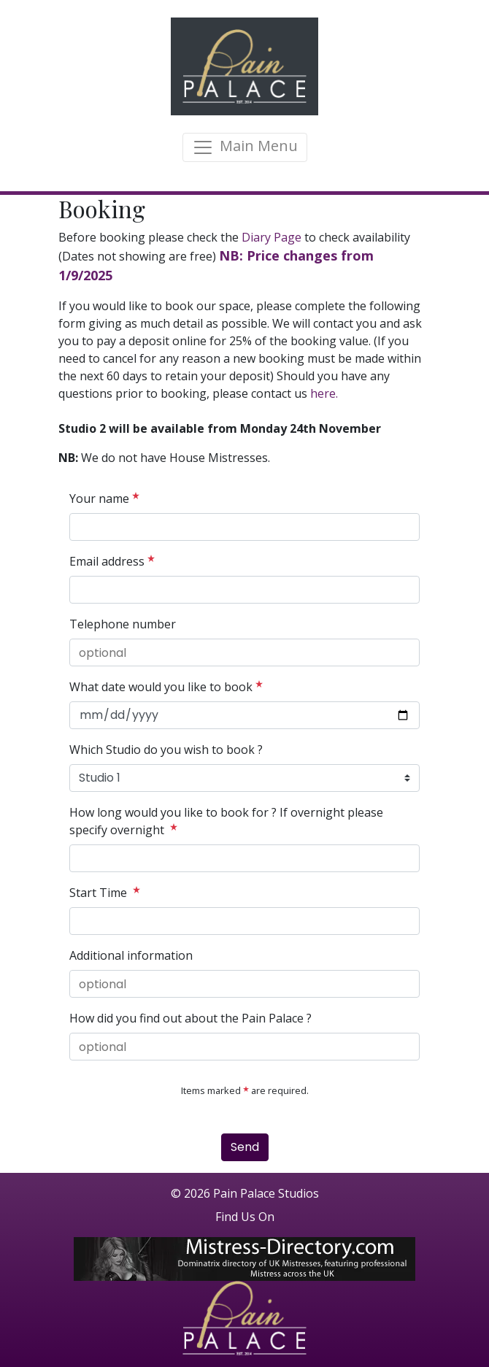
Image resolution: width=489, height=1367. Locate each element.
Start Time (104, 892)
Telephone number (122, 624)
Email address (112, 560)
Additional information (131, 955)
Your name (104, 498)
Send (245, 1147)
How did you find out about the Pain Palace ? (190, 1018)
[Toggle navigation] (244, 147)
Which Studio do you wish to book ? (166, 750)
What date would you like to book (166, 686)
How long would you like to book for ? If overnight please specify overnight (226, 821)
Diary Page (270, 237)
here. (322, 393)
